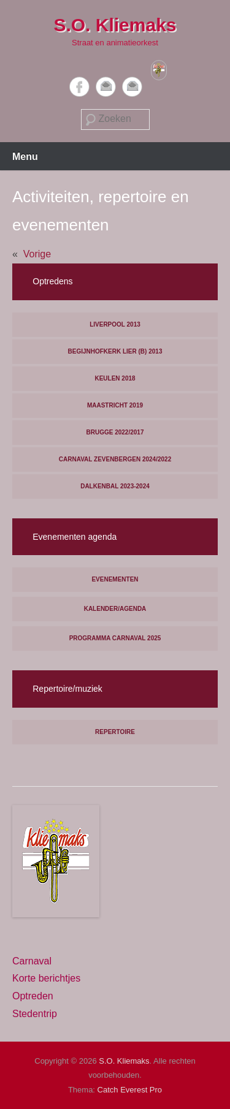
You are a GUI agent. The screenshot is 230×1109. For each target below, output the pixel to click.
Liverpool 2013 (115, 324)
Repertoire (115, 732)
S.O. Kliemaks (114, 25)
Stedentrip (34, 1014)
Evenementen (114, 579)
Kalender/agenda (115, 608)
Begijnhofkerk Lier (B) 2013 (115, 351)
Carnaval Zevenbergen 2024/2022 (115, 459)
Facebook (79, 87)
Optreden (32, 996)
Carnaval (32, 961)
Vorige (37, 254)
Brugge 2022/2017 (115, 432)
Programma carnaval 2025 (115, 638)
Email (106, 87)
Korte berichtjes (46, 978)
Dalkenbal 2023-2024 (115, 486)
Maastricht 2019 (115, 405)
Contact (132, 87)
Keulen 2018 (114, 378)
